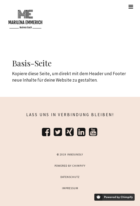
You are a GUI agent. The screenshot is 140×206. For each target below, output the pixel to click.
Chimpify (78, 165)
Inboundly (75, 154)
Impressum (70, 188)
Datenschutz (70, 177)
